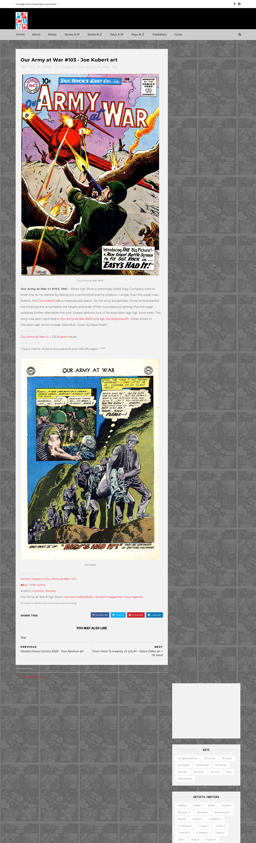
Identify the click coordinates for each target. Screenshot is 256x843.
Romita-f (199, 293)
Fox (67, 767)
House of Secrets (135, 767)
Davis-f (219, 198)
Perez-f (212, 273)
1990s (22, 709)
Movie (118, 703)
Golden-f (201, 218)
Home (20, 34)
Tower (73, 794)
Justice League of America (112, 787)
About (36, 34)
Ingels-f (201, 232)
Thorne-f (225, 328)
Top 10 (196, 809)
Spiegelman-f (219, 314)
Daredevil (101, 746)
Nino (180, 273)
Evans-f (210, 205)
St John (24, 794)
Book (200, 768)
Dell (53, 753)
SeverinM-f (184, 307)
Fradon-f (219, 212)
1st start (198, 137)
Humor (69, 716)
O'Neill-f (195, 273)
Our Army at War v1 (35, 332)
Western (56, 730)
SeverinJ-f (222, 300)
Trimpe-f (212, 334)
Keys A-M (116, 34)
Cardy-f (197, 184)
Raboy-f (182, 286)
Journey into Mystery (108, 780)
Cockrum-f (184, 191)
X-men (99, 821)
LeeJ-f (181, 253)
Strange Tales (103, 801)
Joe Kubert (47, 297)
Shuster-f (205, 307)
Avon (62, 746)
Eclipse (47, 760)
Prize (55, 787)
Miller (200, 259)
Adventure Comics (132, 719)
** (28, 696)
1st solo (182, 137)
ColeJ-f (220, 191)
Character (217, 768)
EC (64, 753)
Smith (181, 314)
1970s (62, 703)
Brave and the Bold (143, 733)
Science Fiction (69, 723)
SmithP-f (197, 314)
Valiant (23, 801)
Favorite (229, 775)
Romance (46, 723)
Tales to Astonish (105, 808)
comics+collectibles (80, 588)
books (51, 582)
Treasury (211, 809)
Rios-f (217, 286)
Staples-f (183, 321)
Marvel (76, 780)
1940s (22, 703)
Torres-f (182, 334)
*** (36, 696)
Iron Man (126, 774)
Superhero (26, 730)
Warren (39, 801)
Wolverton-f (222, 341)
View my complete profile (203, 747)
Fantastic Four (130, 753)
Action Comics (104, 719)
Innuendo (133, 696)
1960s (48, 67)
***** (57, 696)
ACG (22, 746)
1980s (76, 703)
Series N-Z (95, 34)
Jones (216, 232)
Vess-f (229, 334)
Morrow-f (203, 266)
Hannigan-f (184, 225)
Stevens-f (183, 328)
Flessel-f (201, 212)
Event (116, 696)
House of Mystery (106, 767)
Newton (221, 266)
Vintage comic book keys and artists (36, 4)
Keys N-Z (137, 34)
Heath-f (204, 225)
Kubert (69, 67)
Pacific (41, 787)
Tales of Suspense (130, 801)
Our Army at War (94, 67)
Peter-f (182, 280)
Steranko (217, 321)
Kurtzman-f (220, 246)
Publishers (159, 34)
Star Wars (133, 794)
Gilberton (25, 774)
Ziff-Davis (56, 801)
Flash (149, 753)
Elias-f (195, 205)
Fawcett (64, 760)
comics (39, 582)
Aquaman (134, 726)
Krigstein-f (184, 246)
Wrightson (198, 348)
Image (51, 780)
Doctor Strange (105, 753)
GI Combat (102, 760)
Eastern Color (28, 760)
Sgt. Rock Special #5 (121, 314)
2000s (37, 709)
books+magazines (110, 588)
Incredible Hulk (104, 774)
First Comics (51, 767)
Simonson (224, 307)
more (178, 34)
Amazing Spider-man (108, 726)
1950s (36, 703)
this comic (38, 576)
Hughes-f (183, 232)
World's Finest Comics (136, 815)
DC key (214, 137)
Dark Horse (37, 753)
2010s (50, 709)
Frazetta (182, 218)
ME (64, 780)
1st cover (209, 123)
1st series (220, 130)
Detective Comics (125, 746)
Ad (188, 768)
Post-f (212, 280)
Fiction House (28, 767)
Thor (125, 808)
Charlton (77, 746)
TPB (173, 809)
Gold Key (63, 774)
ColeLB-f (183, 198)
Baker (197, 171)
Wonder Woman (105, 815)
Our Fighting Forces (107, 794)
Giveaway (192, 781)
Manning (198, 253)
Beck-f (225, 171)
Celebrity (101, 696)
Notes (215, 795)
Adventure (67, 709)
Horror (54, 716)
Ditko (180, 205)
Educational (193, 775)
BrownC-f (183, 177)
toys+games (135, 588)
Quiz (194, 802)
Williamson (200, 341)
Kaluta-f (182, 239)
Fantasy (38, 716)
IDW (37, 780)
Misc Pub (25, 787)
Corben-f (202, 198)
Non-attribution (195, 795)
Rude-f (182, 300)
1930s (70, 696)
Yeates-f (217, 348)
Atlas (49, 746)
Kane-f (199, 239)
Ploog (197, 280)
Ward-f (182, 341)
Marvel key (184, 144)
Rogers (182, 293)
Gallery (174, 781)
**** (32, 67)
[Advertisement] (206, 76)
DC (58, 67)
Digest (174, 775)
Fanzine (212, 775)
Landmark (152, 696)
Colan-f (203, 191)
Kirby (213, 239)
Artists (52, 34)
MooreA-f (183, 266)
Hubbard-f (223, 225)
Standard (41, 794)
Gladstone (44, 774)
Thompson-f (205, 328)
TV (183, 809)
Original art (177, 802)
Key (228, 137)
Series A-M (72, 34)
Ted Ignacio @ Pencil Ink (207, 741)
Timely (58, 794)
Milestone (101, 703)
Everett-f (183, 212)
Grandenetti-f (222, 218)
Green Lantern (124, 760)
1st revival (201, 130)
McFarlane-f (218, 253)
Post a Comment (33, 668)
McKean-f (184, 259)
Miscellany (221, 788)
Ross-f (216, 293)
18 (39, 67)
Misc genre (26, 723)
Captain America (105, 739)
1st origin (183, 130)
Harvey (23, 780)
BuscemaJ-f (222, 177)
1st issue (226, 123)
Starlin (200, 321)
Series (223, 802)
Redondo (201, 286)
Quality (70, 787)
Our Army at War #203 (83, 314)
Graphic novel (214, 781)
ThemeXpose (37, 837)
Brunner (202, 177)
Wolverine (141, 808)
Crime (23, 716)
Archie (35, 746)
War (116, 67)
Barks (210, 171)
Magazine (176, 788)
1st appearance (187, 123)
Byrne (181, 184)
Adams (181, 171)
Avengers (101, 733)
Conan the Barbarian (136, 739)
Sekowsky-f (201, 300)
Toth (197, 334)
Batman (118, 733)
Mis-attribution (199, 788)
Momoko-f (218, 259)
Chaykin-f (214, 184)
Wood (181, 348)
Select (208, 802)
